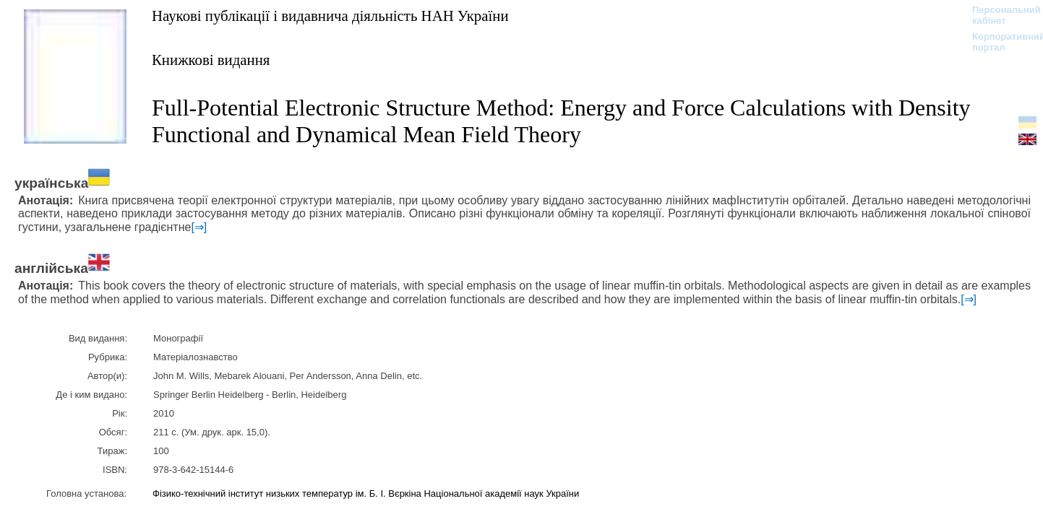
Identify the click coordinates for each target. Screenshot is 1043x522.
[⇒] (199, 227)
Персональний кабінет (999, 15)
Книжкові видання (211, 59)
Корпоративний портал (999, 42)
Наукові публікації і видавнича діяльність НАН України (330, 15)
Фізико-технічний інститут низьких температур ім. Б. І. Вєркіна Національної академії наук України (366, 493)
